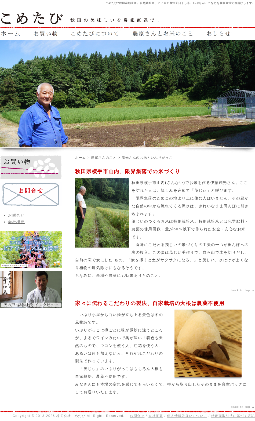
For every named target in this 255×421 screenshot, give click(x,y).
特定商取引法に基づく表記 (233, 416)
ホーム (80, 157)
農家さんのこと (103, 157)
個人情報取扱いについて (187, 416)
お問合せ (16, 215)
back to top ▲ (243, 290)
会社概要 (16, 222)
